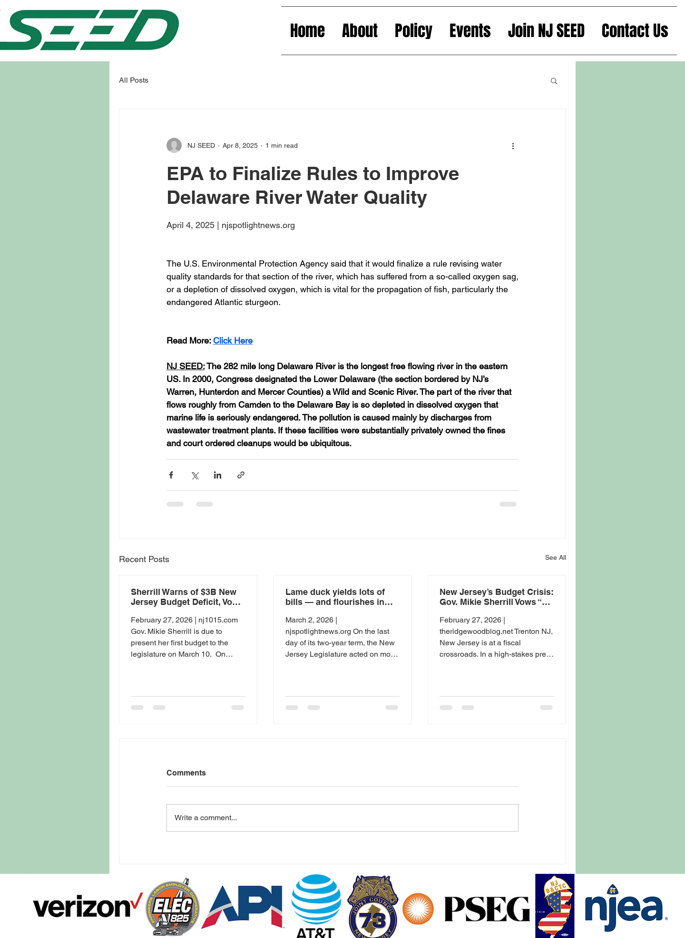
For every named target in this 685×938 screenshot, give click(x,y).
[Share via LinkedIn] (217, 474)
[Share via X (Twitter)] (194, 474)
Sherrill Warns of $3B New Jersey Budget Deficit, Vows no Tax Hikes (187, 597)
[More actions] (513, 145)
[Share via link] (240, 474)
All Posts (133, 80)
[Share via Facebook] (171, 474)
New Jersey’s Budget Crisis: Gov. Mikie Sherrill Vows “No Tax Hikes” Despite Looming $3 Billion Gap (497, 597)
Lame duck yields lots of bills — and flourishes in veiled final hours (335, 597)
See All (555, 557)
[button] (553, 80)
